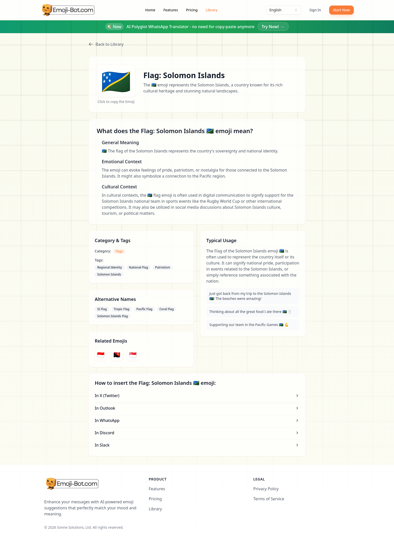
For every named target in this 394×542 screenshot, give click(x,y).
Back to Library (106, 44)
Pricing (192, 10)
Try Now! (273, 27)
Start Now (341, 10)
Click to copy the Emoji (115, 101)
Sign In (315, 10)
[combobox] (283, 10)
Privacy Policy (266, 489)
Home (150, 10)
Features (170, 10)
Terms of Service (268, 499)
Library (212, 10)
